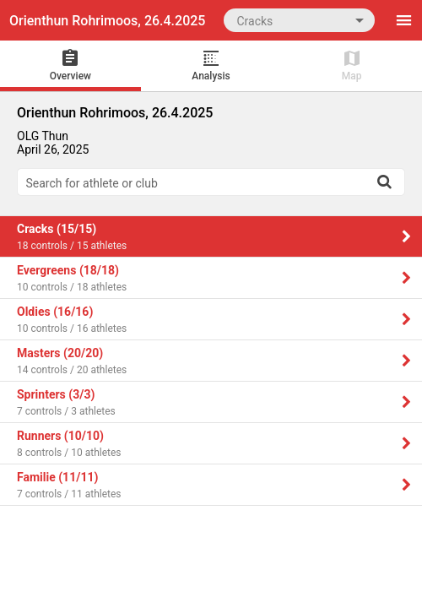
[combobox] (299, 19)
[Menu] (403, 20)
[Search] (384, 181)
